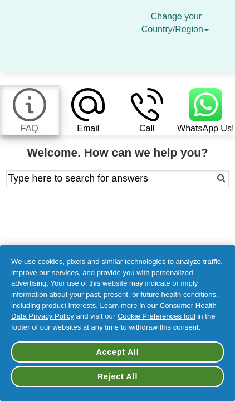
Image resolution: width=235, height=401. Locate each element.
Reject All (117, 376)
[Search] (206, 178)
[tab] (29, 110)
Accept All (117, 352)
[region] (117, 323)
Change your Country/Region (176, 23)
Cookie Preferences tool (156, 316)
